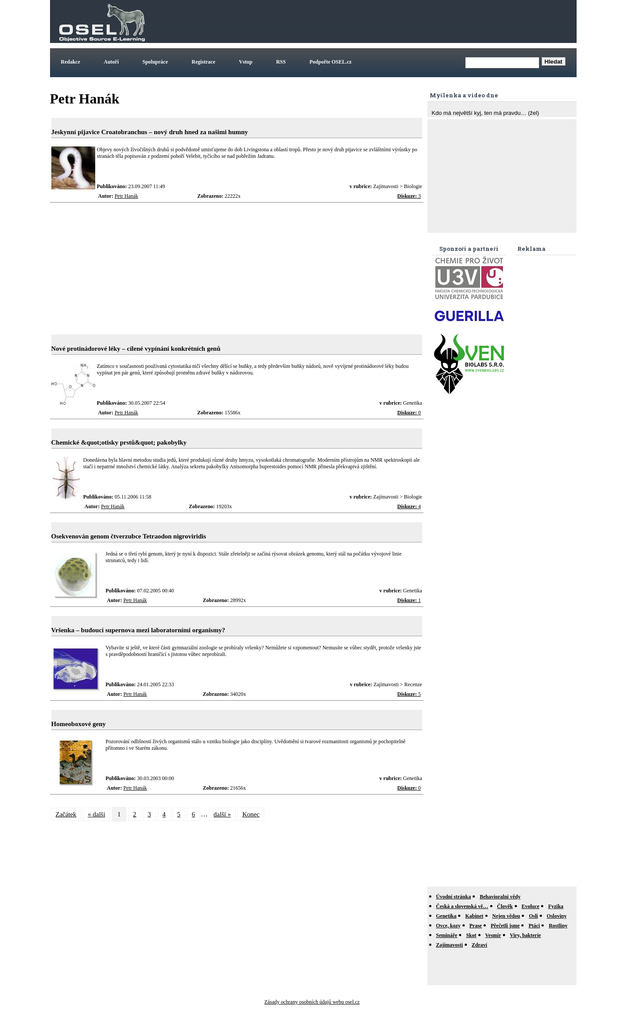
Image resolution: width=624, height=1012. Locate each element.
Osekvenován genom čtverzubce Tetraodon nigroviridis (128, 536)
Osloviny (557, 916)
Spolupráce (155, 62)
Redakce (70, 62)
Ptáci (534, 926)
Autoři (111, 62)
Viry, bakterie (525, 935)
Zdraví (479, 945)
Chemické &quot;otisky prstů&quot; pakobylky (119, 442)
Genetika (446, 916)
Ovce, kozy (448, 926)
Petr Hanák (126, 196)
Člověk (505, 906)
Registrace (203, 62)
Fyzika (555, 906)
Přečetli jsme (505, 926)
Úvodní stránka (453, 897)
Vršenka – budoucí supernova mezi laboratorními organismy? (138, 630)
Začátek (66, 814)
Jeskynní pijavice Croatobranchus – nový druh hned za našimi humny (149, 131)
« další (96, 814)
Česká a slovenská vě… (462, 906)
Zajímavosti (449, 945)
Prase (476, 926)
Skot (471, 935)
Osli (533, 916)
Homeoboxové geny (78, 723)
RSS (281, 62)
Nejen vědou (506, 916)
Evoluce (531, 906)
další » (222, 814)
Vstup (246, 62)
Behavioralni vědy (500, 897)
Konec (250, 814)
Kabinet (474, 916)
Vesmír (493, 935)
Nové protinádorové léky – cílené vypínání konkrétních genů (136, 348)
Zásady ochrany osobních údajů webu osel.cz (311, 1002)
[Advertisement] (415, 21)
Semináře (447, 935)
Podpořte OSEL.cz (330, 62)
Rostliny (558, 926)
